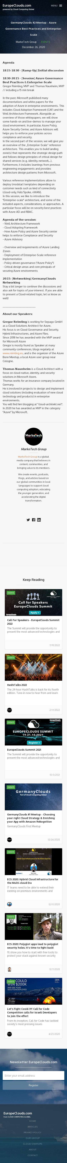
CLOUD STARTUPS (32, 1144)
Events (45, 41)
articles (33, 1127)
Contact (33, 1155)
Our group (33, 1138)
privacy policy (32, 1132)
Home (32, 1121)
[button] (56, 6)
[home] (18, 7)
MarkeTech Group (33, 449)
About (32, 1149)
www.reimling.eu (13, 353)
